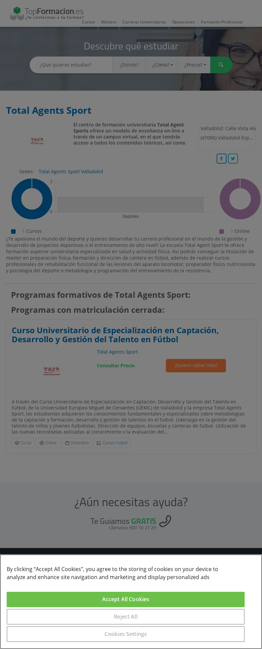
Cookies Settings (125, 634)
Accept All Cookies (126, 599)
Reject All (126, 616)
